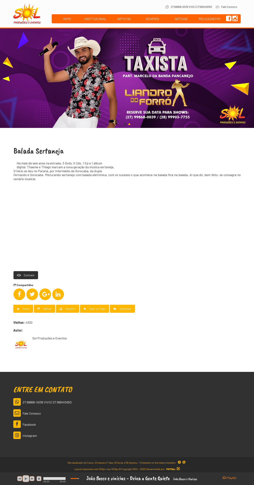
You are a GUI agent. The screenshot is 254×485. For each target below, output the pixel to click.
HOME (67, 19)
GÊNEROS (152, 19)
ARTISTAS (124, 19)
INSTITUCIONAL (95, 19)
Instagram (25, 434)
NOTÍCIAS (181, 19)
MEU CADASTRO (209, 19)
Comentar (122, 308)
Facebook (24, 423)
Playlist (230, 478)
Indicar (45, 308)
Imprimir (68, 308)
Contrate (25, 274)
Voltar (23, 308)
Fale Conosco (27, 412)
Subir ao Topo (94, 308)
